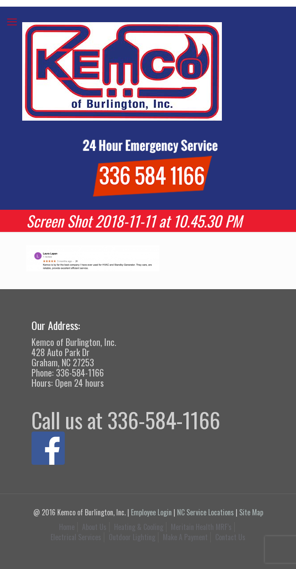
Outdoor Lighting (132, 537)
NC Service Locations (205, 512)
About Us (94, 527)
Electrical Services (76, 537)
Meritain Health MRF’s (201, 527)
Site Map (251, 512)
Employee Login (151, 512)
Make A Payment (185, 537)
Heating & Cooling (138, 527)
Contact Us (230, 537)
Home (67, 527)
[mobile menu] (12, 20)
